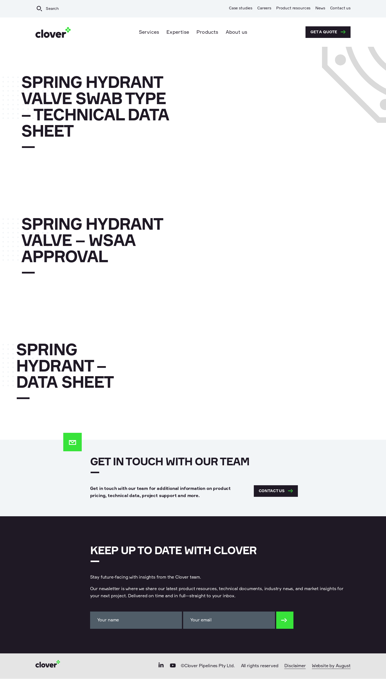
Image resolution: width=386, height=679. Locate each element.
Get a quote (328, 32)
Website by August (331, 666)
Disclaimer (295, 666)
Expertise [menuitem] (177, 32)
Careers (264, 8)
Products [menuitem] (207, 32)
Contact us (340, 8)
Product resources (293, 8)
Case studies (240, 8)
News (320, 8)
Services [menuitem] (149, 32)
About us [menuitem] (236, 32)
